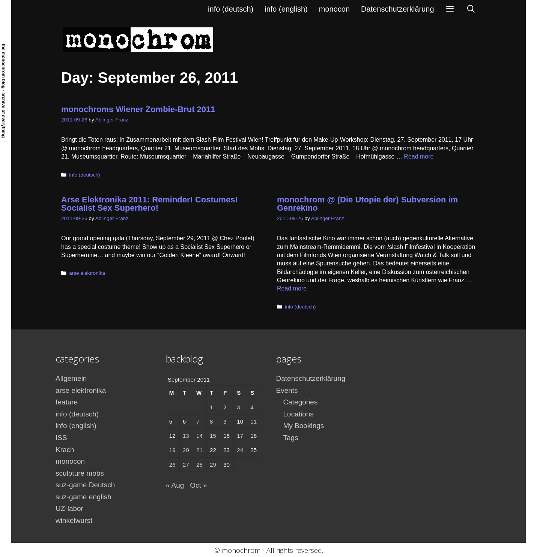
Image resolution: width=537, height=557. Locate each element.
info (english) (286, 9)
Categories (300, 402)
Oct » (198, 485)
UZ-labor (69, 508)
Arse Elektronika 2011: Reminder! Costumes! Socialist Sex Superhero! (149, 204)
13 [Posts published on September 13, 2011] (186, 436)
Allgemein (71, 378)
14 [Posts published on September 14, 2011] (199, 436)
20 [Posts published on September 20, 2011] (186, 450)
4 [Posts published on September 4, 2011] (251, 407)
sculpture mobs (80, 473)
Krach (65, 450)
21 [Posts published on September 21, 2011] (199, 450)
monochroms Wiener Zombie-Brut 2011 (138, 109)
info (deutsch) (230, 9)
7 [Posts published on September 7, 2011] (197, 421)
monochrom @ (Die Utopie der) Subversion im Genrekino (367, 204)
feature (67, 402)
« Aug (175, 485)
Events (287, 390)
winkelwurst (74, 520)
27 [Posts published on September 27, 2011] (186, 464)
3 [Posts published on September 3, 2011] (238, 407)
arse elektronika (87, 273)
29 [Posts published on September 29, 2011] (213, 464)
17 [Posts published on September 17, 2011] (240, 436)
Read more (418, 156)
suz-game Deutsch (85, 485)
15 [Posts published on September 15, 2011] (213, 436)
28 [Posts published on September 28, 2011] (199, 464)
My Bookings (303, 426)
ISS (61, 438)
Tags (290, 438)
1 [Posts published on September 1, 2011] (211, 407)
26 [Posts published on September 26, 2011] (172, 464)
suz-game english (83, 497)
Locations (298, 414)
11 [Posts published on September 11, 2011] (253, 421)
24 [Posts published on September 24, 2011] (240, 450)
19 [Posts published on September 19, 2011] (172, 450)
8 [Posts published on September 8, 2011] (211, 421)
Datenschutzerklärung (397, 9)
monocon (334, 9)
